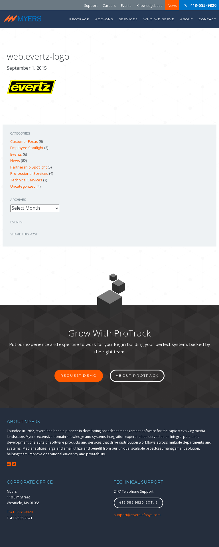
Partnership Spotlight (28, 167)
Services (128, 19)
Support (91, 5)
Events (126, 5)
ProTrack (79, 19)
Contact (207, 19)
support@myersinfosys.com (137, 514)
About (186, 19)
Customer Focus (24, 141)
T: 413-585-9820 (20, 512)
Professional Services (29, 173)
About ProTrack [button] (137, 375)
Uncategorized (23, 186)
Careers (109, 5)
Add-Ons (104, 19)
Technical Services (26, 180)
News (172, 5)
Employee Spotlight (26, 147)
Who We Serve (159, 19)
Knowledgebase (150, 5)
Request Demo (78, 375)
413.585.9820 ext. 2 (138, 502)
